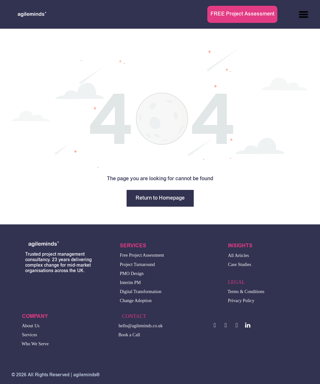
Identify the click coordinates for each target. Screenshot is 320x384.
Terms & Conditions (246, 291)
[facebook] (215, 325)
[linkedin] (248, 325)
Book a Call (129, 334)
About (27, 325)
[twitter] (226, 325)
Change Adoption (135, 300)
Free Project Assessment (142, 255)
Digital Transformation (140, 291)
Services (29, 334)
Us (37, 325)
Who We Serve (35, 343)
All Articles (238, 255)
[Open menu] (303, 14)
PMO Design (132, 273)
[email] (237, 325)
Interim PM (130, 282)
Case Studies (239, 264)
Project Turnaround (137, 264)
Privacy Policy (241, 300)
